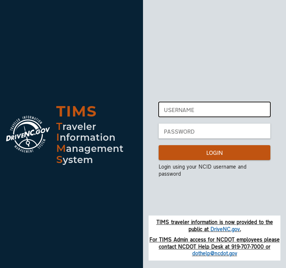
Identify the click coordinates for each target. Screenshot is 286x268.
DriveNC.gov (225, 229)
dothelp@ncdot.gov (214, 253)
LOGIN (214, 152)
